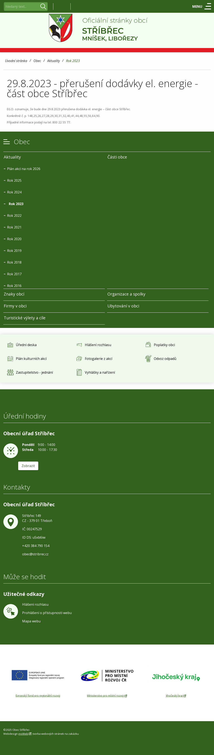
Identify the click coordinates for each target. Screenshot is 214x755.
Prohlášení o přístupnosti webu (47, 612)
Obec (37, 61)
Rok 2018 (14, 262)
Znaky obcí (14, 294)
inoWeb (23, 734)
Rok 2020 (14, 239)
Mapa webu (31, 621)
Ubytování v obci (123, 306)
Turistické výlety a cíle (25, 318)
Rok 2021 (14, 227)
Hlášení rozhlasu (35, 604)
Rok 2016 (14, 285)
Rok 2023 (73, 61)
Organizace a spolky (126, 294)
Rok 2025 (14, 180)
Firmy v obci (15, 306)
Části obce (117, 157)
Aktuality (53, 61)
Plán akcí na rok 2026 (23, 168)
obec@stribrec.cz (35, 554)
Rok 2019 (14, 250)
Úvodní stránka (16, 61)
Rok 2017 (14, 274)
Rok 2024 (14, 192)
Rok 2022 (14, 215)
